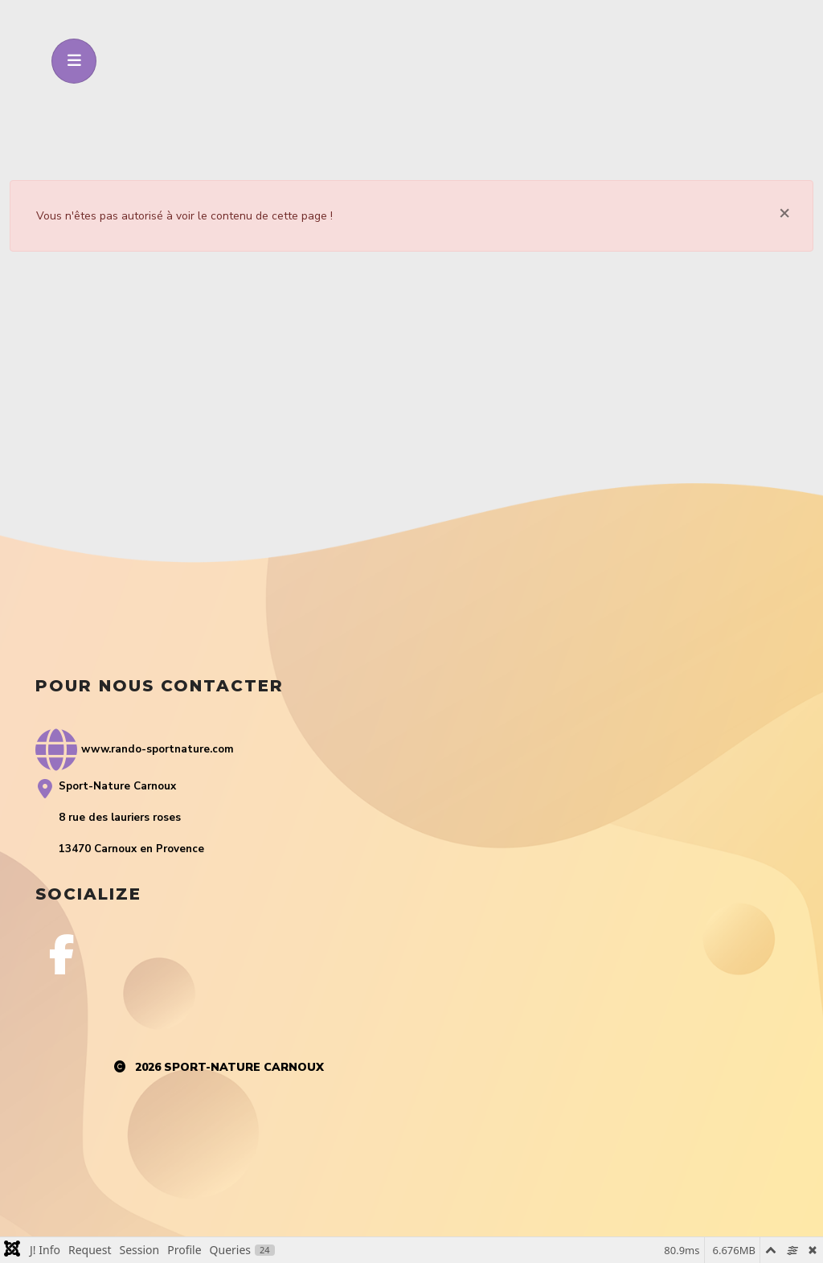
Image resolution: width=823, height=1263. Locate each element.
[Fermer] (784, 212)
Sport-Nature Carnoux (244, 1067)
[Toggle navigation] (73, 61)
